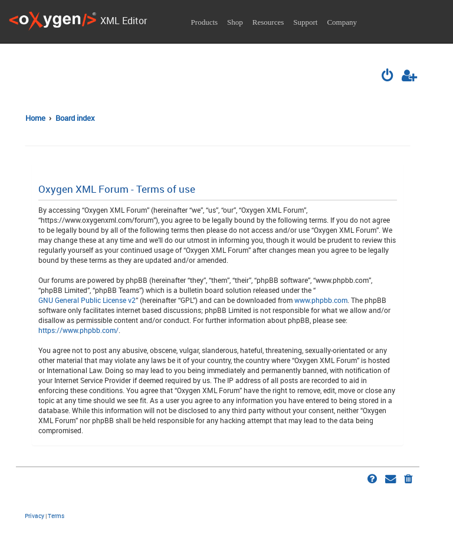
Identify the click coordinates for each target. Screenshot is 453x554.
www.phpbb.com (320, 300)
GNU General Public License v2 (87, 300)
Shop (235, 22)
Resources (268, 22)
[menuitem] (388, 76)
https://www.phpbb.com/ (78, 330)
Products (204, 22)
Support (305, 22)
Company (342, 22)
